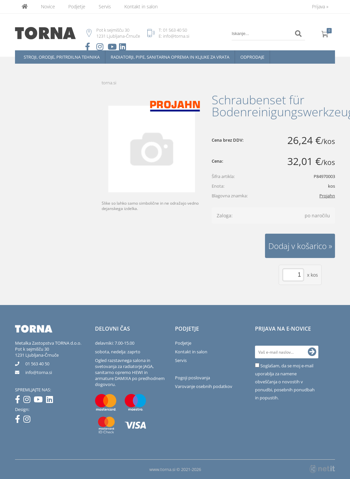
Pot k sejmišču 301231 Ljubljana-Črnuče (37, 352)
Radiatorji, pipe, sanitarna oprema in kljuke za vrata (170, 57)
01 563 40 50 (175, 30)
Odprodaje (252, 57)
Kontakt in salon (141, 6)
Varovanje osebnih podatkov (203, 386)
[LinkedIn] (51, 401)
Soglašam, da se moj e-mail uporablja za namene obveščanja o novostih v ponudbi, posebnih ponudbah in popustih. (285, 382)
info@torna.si (176, 36)
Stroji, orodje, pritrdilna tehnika (62, 57)
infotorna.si (38, 372)
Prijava (320, 6)
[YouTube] (40, 401)
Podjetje (76, 6)
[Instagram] (28, 401)
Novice (48, 6)
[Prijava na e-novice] (312, 352)
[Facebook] (19, 401)
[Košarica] (325, 33)
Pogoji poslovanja (192, 378)
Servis (105, 6)
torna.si (109, 83)
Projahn (327, 196)
